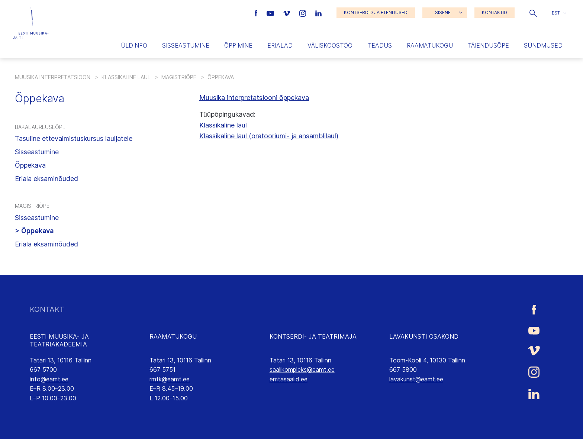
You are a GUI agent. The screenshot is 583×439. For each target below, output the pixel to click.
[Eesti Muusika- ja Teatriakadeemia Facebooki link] (257, 12)
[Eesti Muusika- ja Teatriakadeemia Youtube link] (271, 12)
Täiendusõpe (488, 45)
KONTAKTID (494, 12)
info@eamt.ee (49, 379)
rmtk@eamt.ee (169, 379)
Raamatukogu (430, 45)
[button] (533, 12)
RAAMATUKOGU (173, 336)
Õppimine (238, 45)
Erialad (280, 45)
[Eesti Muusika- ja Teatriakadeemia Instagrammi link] (303, 12)
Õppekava (30, 165)
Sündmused (543, 45)
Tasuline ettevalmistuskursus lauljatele (73, 138)
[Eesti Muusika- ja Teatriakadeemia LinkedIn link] (318, 12)
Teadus (380, 45)
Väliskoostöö (329, 45)
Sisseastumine (185, 45)
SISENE (443, 12)
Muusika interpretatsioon (52, 77)
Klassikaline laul (126, 77)
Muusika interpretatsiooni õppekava (254, 97)
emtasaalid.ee (288, 379)
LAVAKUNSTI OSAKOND (423, 336)
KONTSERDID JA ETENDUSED (376, 12)
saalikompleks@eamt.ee (302, 369)
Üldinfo (134, 45)
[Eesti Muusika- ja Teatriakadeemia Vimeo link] (287, 12)
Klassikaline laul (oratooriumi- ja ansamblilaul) (268, 136)
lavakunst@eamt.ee (416, 379)
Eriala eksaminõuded (46, 179)
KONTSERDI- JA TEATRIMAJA (313, 336)
